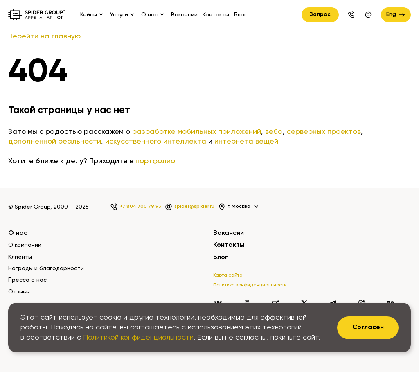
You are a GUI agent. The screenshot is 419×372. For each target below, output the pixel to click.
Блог (240, 15)
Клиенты (20, 257)
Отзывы (19, 292)
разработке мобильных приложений (196, 131)
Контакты (216, 15)
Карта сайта (228, 275)
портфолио (155, 161)
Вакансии (184, 15)
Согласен (368, 327)
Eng (396, 15)
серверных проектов (324, 131)
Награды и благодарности (46, 268)
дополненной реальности (54, 141)
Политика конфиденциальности (250, 285)
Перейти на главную (44, 36)
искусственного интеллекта (155, 141)
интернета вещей (246, 141)
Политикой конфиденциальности (138, 337)
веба (274, 131)
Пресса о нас (27, 280)
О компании (24, 245)
